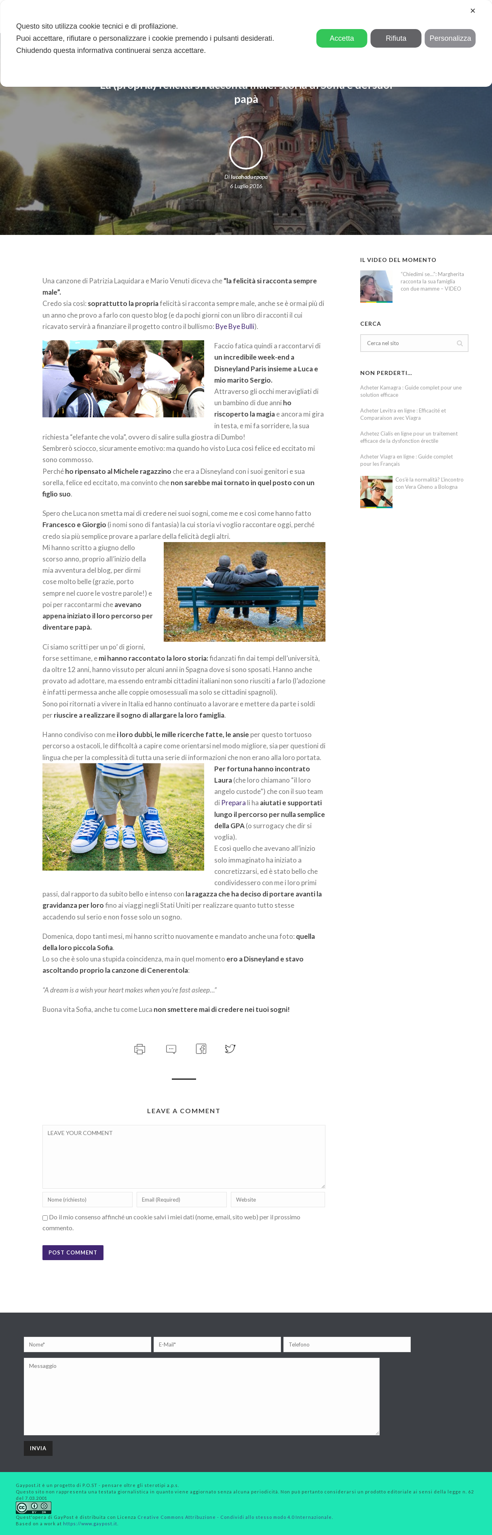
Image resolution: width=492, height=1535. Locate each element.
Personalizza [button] (450, 38)
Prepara (233, 802)
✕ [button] (473, 11)
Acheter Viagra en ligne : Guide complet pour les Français (406, 460)
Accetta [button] (342, 38)
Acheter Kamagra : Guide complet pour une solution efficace (411, 391)
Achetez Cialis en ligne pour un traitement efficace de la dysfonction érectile (409, 437)
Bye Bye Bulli (234, 326)
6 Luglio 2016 (246, 185)
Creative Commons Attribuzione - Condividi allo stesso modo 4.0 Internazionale (234, 1517)
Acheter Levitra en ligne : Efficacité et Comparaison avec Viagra (403, 414)
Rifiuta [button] (396, 38)
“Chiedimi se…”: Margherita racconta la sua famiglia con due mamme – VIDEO (432, 281)
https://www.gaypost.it (90, 1523)
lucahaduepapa (249, 176)
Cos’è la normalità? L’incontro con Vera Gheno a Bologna (429, 483)
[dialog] (246, 43)
